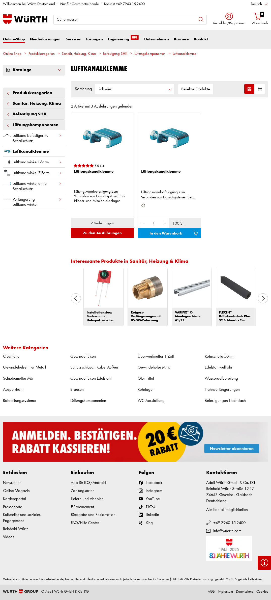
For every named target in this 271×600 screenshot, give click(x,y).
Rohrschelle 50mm (219, 356)
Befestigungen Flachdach (225, 401)
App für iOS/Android (88, 483)
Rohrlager (146, 389)
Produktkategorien (41, 54)
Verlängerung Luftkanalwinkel (32, 201)
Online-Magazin (16, 491)
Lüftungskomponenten (150, 54)
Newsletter (12, 483)
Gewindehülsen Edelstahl (90, 378)
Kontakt (201, 39)
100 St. (178, 223)
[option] (103, 297)
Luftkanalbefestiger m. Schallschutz (32, 137)
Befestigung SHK (115, 54)
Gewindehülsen (83, 356)
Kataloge (34, 70)
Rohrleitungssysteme (19, 401)
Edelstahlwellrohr (218, 367)
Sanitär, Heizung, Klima (79, 54)
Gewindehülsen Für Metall (24, 367)
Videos (8, 537)
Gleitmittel (146, 378)
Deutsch (256, 4)
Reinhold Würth (15, 529)
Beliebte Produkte (195, 89)
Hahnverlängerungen (222, 389)
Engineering (123, 39)
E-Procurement (82, 507)
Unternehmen (156, 39)
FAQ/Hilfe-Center (85, 523)
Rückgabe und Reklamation (93, 515)
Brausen (77, 389)
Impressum (225, 592)
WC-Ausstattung (151, 401)
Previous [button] (76, 298)
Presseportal (13, 507)
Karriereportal (14, 499)
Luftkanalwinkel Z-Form (32, 173)
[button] (229, 19)
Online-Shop (14, 39)
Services (73, 39)
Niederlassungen (45, 39)
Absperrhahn (13, 389)
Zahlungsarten (83, 491)
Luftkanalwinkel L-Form (32, 162)
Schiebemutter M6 (18, 378)
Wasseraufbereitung (221, 378)
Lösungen (94, 39)
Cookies (262, 592)
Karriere (181, 39)
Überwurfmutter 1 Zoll (156, 356)
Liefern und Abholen (87, 499)
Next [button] (263, 298)
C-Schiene (11, 356)
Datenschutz (244, 592)
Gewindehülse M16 (154, 367)
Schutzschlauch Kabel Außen (94, 367)
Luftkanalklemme (184, 54)
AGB (211, 592)
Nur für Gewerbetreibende (79, 4)
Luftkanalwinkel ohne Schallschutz (32, 185)
